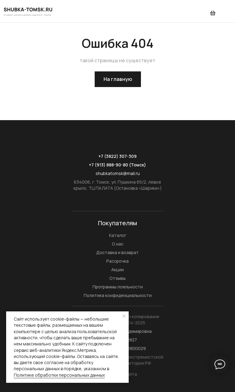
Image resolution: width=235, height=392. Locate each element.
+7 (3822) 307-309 (117, 156)
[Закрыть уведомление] (124, 316)
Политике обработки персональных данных (59, 375)
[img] (28, 11)
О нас (117, 244)
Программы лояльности (118, 287)
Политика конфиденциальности (118, 295)
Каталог (117, 235)
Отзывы (117, 278)
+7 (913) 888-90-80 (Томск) (117, 165)
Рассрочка (117, 261)
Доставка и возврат (117, 252)
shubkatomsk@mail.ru (118, 173)
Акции (117, 269)
